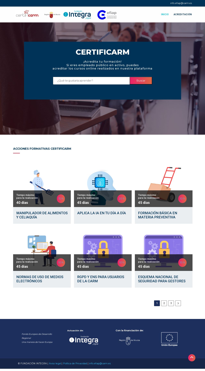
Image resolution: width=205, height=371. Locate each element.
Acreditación (183, 14)
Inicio (165, 14)
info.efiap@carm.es (181, 3)
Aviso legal (55, 365)
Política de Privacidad (75, 365)
